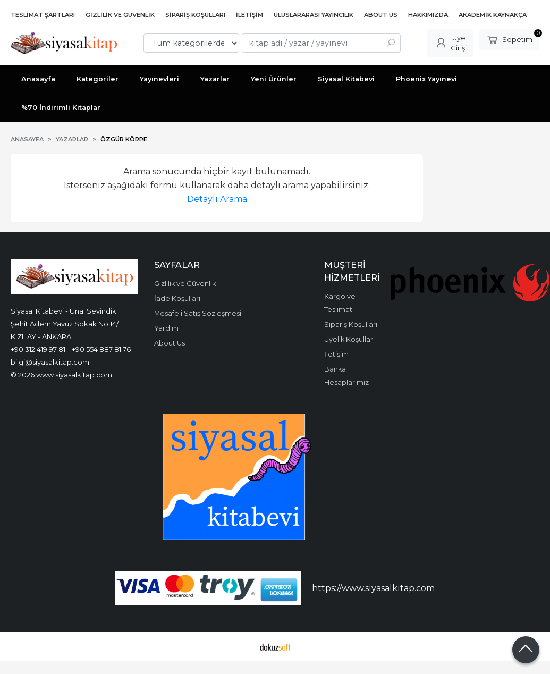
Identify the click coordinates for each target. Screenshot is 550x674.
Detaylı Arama (217, 199)
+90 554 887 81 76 (101, 349)
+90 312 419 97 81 (38, 349)
